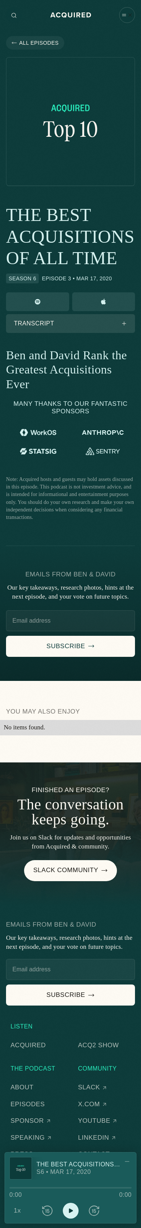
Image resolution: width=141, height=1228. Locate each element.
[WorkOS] (38, 432)
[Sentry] (102, 451)
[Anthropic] (102, 432)
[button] (127, 14)
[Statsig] (38, 451)
